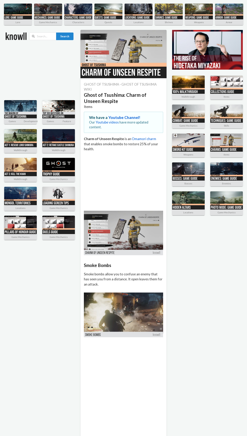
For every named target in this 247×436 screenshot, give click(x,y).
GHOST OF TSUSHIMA (101, 84)
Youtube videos (107, 122)
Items (88, 107)
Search (64, 36)
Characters (78, 22)
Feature (67, 121)
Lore (18, 22)
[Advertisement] (33, 70)
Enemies (226, 183)
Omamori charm (144, 139)
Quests (108, 22)
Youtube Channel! (124, 117)
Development (31, 121)
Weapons (199, 22)
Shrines (169, 22)
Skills (226, 125)
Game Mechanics (48, 22)
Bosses (188, 183)
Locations (139, 22)
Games (12, 121)
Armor (229, 22)
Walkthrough (20, 150)
